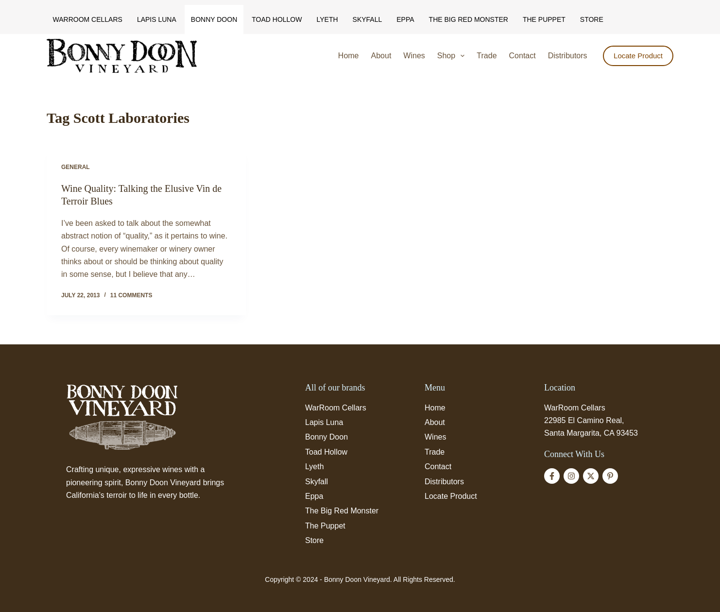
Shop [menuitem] (453, 56)
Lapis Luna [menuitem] (156, 19)
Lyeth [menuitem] (327, 19)
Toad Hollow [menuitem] (277, 19)
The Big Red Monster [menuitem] (468, 19)
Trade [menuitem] (487, 55)
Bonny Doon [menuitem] (214, 19)
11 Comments (131, 295)
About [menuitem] (381, 55)
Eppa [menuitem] (405, 19)
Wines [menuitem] (414, 55)
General (75, 167)
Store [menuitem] (591, 19)
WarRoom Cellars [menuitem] (87, 19)
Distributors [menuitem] (567, 55)
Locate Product (638, 55)
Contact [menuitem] (522, 55)
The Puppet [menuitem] (544, 19)
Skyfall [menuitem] (367, 19)
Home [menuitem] (348, 55)
